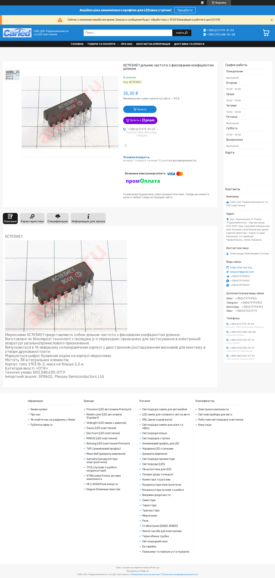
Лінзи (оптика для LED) (156, 469)
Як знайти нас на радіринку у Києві (53, 419)
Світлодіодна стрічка (156, 438)
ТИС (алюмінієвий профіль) (104, 448)
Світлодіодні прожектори (158, 459)
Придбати (184, 10)
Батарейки (149, 546)
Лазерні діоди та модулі (157, 474)
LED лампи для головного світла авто (166, 414)
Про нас (126, 44)
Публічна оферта (42, 424)
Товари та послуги (101, 44)
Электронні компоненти (213, 409)
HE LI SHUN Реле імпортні (102, 484)
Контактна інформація (153, 44)
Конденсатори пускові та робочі (163, 490)
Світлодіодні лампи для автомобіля (164, 409)
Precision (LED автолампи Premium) (109, 409)
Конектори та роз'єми (156, 479)
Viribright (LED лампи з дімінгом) (106, 423)
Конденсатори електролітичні (161, 484)
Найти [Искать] (180, 32)
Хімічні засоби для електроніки (162, 531)
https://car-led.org (241, 267)
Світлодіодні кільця (154, 433)
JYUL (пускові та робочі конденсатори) (102, 469)
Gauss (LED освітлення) (101, 428)
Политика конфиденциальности (180, 574)
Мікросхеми (149, 515)
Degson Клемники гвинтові (103, 489)
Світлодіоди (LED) (153, 464)
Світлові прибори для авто (215, 414)
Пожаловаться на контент (146, 574)
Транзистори (150, 510)
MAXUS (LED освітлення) (102, 438)
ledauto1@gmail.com (242, 271)
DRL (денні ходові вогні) (157, 419)
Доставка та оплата (189, 44)
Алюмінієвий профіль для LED (160, 443)
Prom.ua (154, 567)
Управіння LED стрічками (157, 448)
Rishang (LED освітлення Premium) (108, 443)
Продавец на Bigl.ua (137, 571)
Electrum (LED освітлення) (103, 433)
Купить (142, 109)
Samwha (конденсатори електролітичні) (102, 460)
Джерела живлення (154, 453)
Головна (77, 44)
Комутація (204, 424)
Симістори (149, 500)
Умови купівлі (39, 409)
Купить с (142, 120)
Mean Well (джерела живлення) (106, 453)
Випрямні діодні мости (156, 495)
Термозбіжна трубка (155, 536)
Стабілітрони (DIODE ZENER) (160, 526)
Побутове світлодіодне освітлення (220, 419)
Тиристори (149, 505)
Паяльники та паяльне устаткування (165, 551)
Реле (145, 520)
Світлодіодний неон (155, 541)
